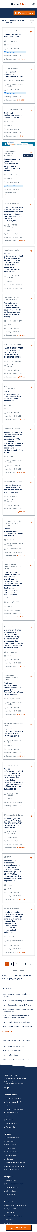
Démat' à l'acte (10, 1156)
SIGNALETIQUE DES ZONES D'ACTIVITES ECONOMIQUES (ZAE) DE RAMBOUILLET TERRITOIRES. (13, 823)
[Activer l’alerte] (18, 1227)
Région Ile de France (11, 908)
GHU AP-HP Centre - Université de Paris (11, 298)
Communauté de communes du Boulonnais (10, 154)
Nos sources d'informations (14, 1184)
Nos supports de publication (14, 1166)
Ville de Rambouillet (11, 31)
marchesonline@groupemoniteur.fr (15, 1078)
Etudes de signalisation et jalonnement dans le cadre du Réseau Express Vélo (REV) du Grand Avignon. (13, 689)
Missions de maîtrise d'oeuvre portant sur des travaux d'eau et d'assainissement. (13, 488)
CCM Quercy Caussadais (13, 109)
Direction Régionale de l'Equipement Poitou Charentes (12, 523)
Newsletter (8, 1120)
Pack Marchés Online (11, 1138)
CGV (6, 1106)
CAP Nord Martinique (11, 204)
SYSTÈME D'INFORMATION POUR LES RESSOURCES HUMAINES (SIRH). (13, 732)
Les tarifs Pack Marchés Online (14, 1163)
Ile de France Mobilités (12, 250)
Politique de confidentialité (13, 1109)
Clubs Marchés (9, 1212)
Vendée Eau (8, 626)
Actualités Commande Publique (15, 1205)
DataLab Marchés (10, 1145)
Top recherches (10, 1127)
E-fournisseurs (9, 1148)
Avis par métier (10, 1195)
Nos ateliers (8, 1219)
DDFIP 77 (7, 857)
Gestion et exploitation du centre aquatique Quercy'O (13, 115)
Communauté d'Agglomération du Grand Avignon (11, 678)
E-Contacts (8, 1159)
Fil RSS (7, 1116)
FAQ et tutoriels (10, 1209)
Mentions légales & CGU (12, 1102)
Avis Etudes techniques (11, 1051)
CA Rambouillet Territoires (13, 815)
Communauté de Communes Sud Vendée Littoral (12, 567)
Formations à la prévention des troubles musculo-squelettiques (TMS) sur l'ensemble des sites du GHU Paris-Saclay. (12, 310)
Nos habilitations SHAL (12, 1170)
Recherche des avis (11, 1188)
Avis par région (10, 1191)
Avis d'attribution (10, 1124)
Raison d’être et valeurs (12, 1099)
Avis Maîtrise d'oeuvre (11, 1055)
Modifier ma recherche (24, 13)
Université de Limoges (12, 429)
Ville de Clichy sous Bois (12, 344)
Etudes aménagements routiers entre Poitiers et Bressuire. (13, 532)
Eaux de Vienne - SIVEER (13, 482)
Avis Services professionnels (13, 1046)
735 (15, 968)
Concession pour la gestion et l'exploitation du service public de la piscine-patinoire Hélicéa (12, 165)
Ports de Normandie (11, 68)
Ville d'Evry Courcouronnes (9, 387)
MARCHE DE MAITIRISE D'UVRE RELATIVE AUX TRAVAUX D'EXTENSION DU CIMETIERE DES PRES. (13, 352)
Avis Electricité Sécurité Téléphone (15, 1059)
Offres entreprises (10, 1180)
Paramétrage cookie (11, 1113)
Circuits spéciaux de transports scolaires (12, 35)
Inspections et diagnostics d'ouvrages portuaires (13, 74)
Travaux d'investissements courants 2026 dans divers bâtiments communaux (12, 396)
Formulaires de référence (13, 1216)
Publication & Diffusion (12, 1152)
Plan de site (8, 1223)
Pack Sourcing (9, 1141)
